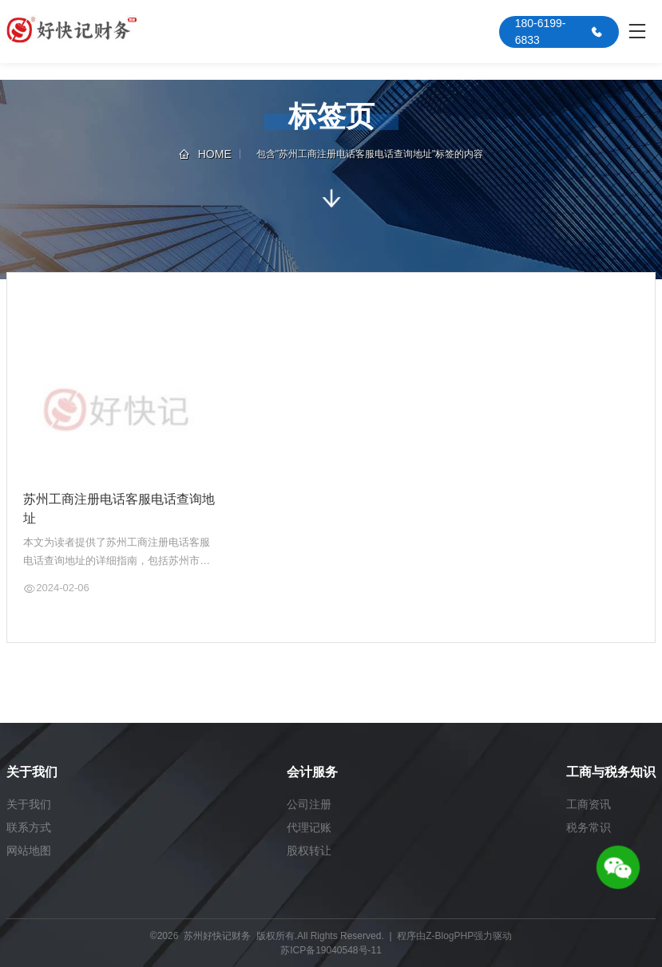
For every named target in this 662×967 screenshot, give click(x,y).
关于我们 (28, 804)
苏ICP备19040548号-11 (331, 950)
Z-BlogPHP (450, 935)
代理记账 (309, 827)
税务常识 (588, 827)
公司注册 (309, 804)
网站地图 (28, 850)
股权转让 (309, 850)
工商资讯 (588, 804)
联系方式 (28, 827)
